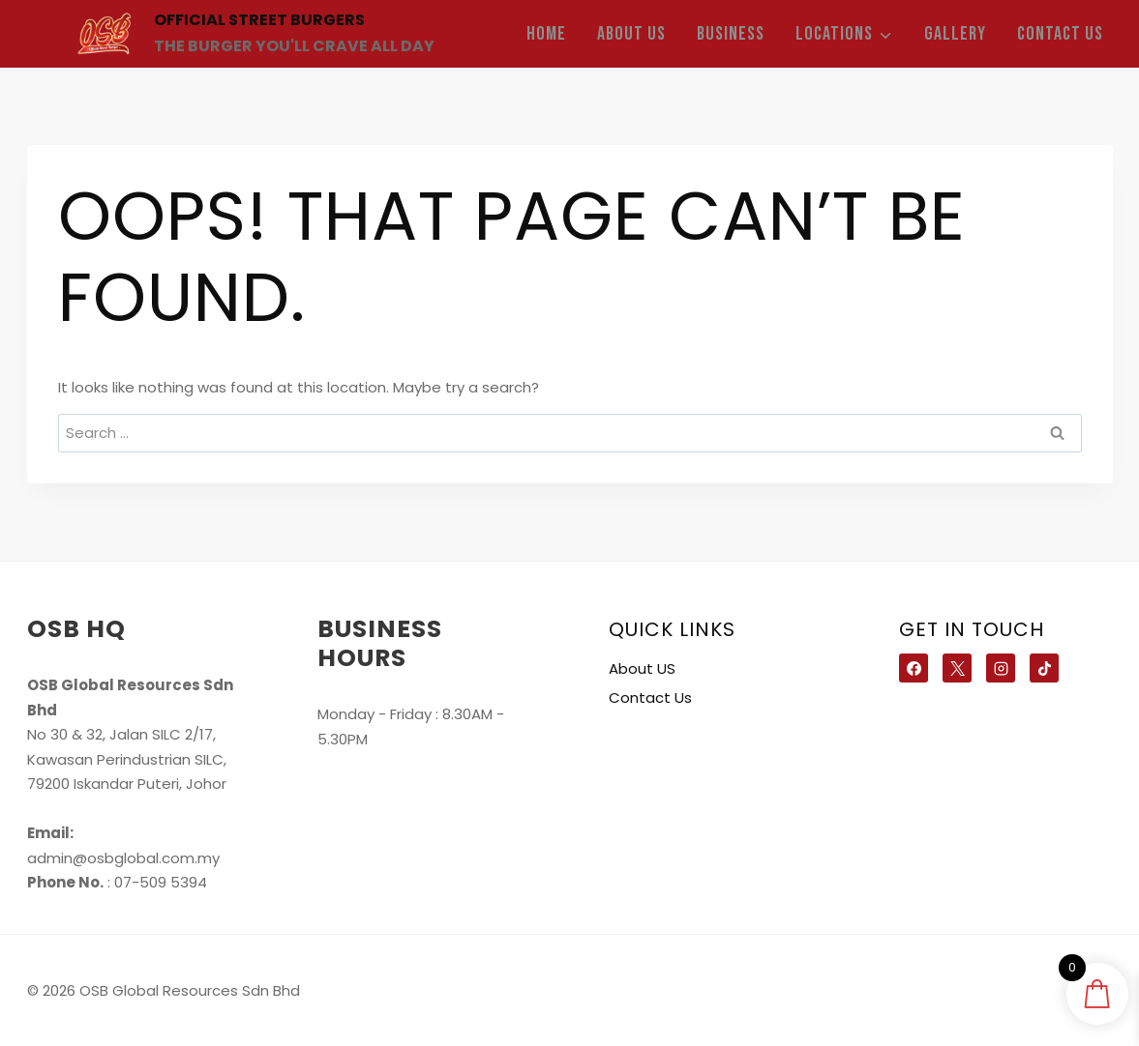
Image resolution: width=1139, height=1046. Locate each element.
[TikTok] (1044, 668)
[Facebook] (913, 668)
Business (730, 33)
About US (631, 33)
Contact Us (1060, 33)
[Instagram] (1000, 668)
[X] (957, 668)
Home (546, 33)
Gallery (955, 33)
